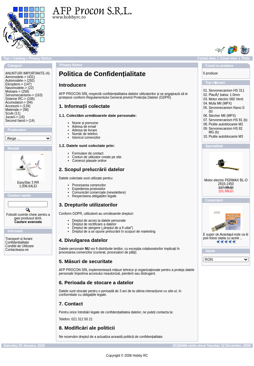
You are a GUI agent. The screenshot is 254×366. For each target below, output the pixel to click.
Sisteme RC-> (15, 99)
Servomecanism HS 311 (226, 90)
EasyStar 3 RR (28, 182)
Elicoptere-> (14, 84)
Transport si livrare (18, 239)
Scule (9, 113)
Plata (246, 58)
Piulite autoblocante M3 (226, 136)
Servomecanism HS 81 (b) (228, 120)
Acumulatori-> (15, 102)
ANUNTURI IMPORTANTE (25, 73)
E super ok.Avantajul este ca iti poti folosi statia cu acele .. (225, 236)
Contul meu (206, 58)
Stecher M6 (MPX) (222, 115)
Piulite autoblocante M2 (226, 124)
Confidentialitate (17, 242)
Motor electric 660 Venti (226, 99)
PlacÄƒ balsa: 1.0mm (224, 95)
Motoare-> (13, 91)
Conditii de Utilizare (19, 246)
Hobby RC (140, 355)
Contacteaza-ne (17, 250)
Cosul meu (228, 58)
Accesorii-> (13, 106)
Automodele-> (15, 80)
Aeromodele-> (15, 77)
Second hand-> (16, 120)
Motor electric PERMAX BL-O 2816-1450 (225, 182)
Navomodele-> (16, 88)
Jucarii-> (11, 117)
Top (7, 58)
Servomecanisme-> (19, 95)
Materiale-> (13, 110)
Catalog (19, 58)
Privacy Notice (40, 58)
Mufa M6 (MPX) (220, 103)
